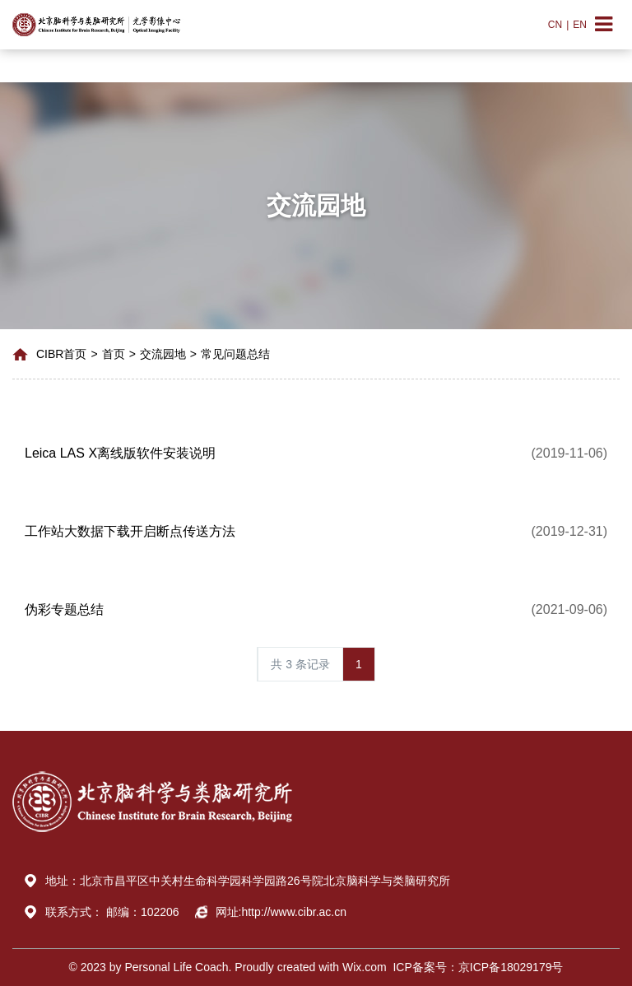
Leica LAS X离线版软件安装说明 (120, 453)
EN (580, 24)
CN (555, 24)
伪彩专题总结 (64, 609)
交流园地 (163, 353)
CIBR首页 (61, 353)
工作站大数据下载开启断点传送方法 (130, 531)
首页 (113, 353)
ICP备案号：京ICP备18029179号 (475, 967)
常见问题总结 (235, 353)
